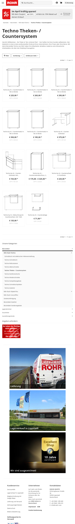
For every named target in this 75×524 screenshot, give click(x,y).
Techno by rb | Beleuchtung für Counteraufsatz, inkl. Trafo (14, 216)
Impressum (32, 507)
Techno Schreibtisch (11, 260)
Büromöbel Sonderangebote (13, 305)
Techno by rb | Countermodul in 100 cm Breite (13, 91)
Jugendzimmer (7, 309)
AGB (38, 507)
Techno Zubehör (10, 288)
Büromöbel (5, 249)
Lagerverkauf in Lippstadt (15, 493)
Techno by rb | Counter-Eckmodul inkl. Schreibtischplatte (13, 174)
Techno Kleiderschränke (12, 277)
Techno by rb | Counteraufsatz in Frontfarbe (61, 174)
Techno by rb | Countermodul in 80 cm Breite (37, 132)
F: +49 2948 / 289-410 (56, 503)
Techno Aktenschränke (12, 267)
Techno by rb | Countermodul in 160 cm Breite (61, 91)
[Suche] (37, 3)
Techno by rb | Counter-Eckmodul (61, 132)
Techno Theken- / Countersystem (15, 270)
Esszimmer (5, 312)
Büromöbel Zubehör (10, 302)
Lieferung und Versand (14, 501)
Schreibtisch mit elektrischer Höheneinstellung (19, 256)
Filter (6, 56)
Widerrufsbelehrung (13, 512)
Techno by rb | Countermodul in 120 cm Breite (37, 91)
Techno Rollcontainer (11, 263)
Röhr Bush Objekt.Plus (11, 291)
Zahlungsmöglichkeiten (14, 505)
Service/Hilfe (11, 489)
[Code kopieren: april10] (31, 14)
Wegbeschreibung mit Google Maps (14, 497)
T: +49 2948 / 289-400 (56, 501)
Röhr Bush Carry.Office (11, 295)
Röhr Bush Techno (10, 253)
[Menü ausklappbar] (3, 3)
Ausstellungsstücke (8, 316)
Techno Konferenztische (12, 274)
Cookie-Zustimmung (35, 510)
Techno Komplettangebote (13, 281)
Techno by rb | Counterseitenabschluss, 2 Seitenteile (37, 174)
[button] (13, 77)
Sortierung (16, 56)
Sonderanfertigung (10, 298)
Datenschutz (11, 508)
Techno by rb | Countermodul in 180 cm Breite (13, 132)
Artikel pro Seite (31, 56)
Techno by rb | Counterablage (37, 215)
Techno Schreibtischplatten (13, 284)
